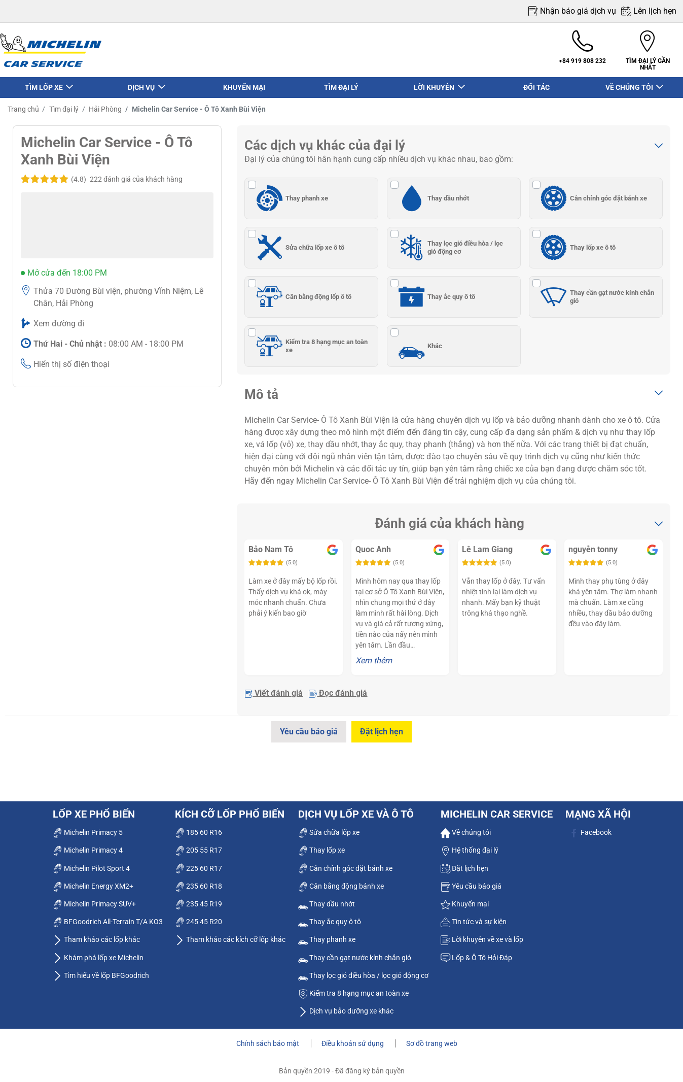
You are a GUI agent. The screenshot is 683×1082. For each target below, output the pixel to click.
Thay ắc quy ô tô (436, 292)
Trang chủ (23, 104)
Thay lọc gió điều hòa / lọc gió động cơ (450, 242)
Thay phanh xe (290, 193)
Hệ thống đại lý (469, 845)
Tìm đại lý (63, 104)
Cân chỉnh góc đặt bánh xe (592, 193)
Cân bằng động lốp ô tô (302, 292)
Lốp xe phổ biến (94, 809)
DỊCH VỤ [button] (142, 83)
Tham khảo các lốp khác (96, 935)
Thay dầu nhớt (433, 193)
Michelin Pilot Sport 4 (91, 863)
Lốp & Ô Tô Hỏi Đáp (476, 953)
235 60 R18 (198, 881)
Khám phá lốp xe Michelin (98, 953)
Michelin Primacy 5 (88, 828)
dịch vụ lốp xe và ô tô (356, 809)
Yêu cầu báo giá (308, 727)
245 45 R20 (198, 917)
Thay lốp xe (321, 845)
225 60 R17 (198, 863)
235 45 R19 (198, 899)
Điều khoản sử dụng (353, 1039)
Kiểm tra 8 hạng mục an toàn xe (310, 341)
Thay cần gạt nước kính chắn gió (595, 292)
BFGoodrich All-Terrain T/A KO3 (108, 917)
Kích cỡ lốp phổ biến (229, 809)
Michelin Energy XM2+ (93, 881)
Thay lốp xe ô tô (576, 242)
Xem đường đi (59, 319)
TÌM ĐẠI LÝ (341, 83)
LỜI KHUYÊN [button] (435, 83)
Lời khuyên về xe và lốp (482, 935)
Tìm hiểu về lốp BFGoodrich (101, 970)
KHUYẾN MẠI (244, 83)
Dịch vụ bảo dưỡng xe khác (345, 1006)
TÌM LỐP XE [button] (44, 83)
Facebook (590, 828)
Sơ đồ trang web (431, 1039)
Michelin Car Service (497, 809)
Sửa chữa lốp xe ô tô (298, 242)
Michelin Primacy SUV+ (94, 899)
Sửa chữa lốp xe (329, 828)
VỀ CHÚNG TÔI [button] (629, 83)
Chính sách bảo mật (268, 1039)
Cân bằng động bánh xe (341, 881)
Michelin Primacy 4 (88, 845)
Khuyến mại (465, 899)
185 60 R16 (198, 828)
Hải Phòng (104, 104)
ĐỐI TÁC (536, 83)
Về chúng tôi (466, 828)
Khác (419, 341)
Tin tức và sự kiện (474, 917)
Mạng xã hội (598, 809)
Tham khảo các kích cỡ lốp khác (230, 935)
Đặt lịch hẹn (382, 727)
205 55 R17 (198, 845)
